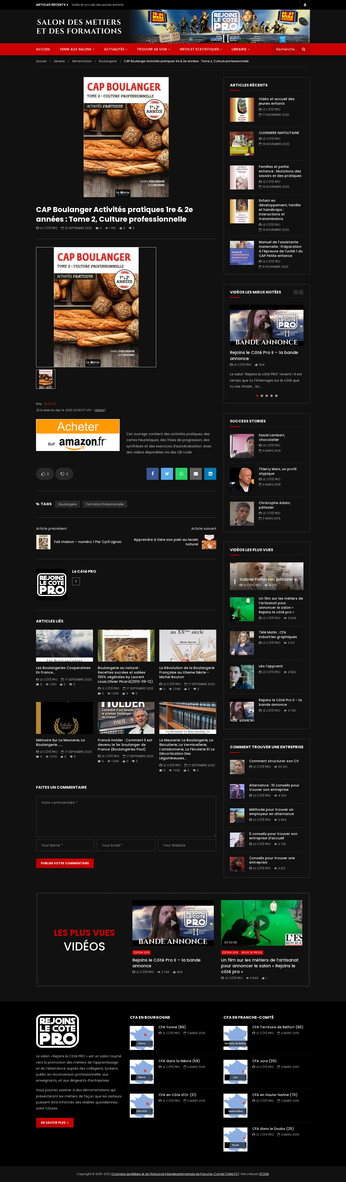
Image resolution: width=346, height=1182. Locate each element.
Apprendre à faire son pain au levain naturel (166, 542)
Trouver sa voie (152, 49)
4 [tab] (271, 396)
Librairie (239, 49)
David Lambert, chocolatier (272, 437)
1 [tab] (257, 396)
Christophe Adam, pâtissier (274, 505)
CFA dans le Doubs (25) (273, 1128)
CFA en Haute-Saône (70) (274, 1094)
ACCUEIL (43, 49)
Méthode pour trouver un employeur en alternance (271, 811)
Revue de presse (251, 952)
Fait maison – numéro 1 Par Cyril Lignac (88, 541)
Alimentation (82, 61)
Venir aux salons (75, 49)
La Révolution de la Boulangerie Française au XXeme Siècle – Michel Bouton (187, 672)
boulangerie (67, 504)
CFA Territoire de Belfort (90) (277, 1027)
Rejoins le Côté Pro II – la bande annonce (264, 355)
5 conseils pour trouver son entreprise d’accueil (273, 836)
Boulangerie (108, 61)
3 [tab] (267, 396)
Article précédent (51, 528)
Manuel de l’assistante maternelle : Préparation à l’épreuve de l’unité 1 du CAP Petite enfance (281, 249)
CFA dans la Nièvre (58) (179, 1061)
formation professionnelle (105, 504)
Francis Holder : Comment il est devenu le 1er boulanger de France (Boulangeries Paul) (125, 745)
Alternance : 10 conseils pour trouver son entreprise (274, 787)
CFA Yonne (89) (172, 1027)
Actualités (114, 49)
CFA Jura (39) (264, 1061)
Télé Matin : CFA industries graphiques (278, 634)
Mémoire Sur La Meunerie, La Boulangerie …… (60, 742)
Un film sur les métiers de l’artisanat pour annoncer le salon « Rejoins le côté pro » (281, 605)
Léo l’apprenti (271, 666)
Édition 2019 (141, 952)
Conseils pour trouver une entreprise (272, 860)
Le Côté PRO (48, 228)
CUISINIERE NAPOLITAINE (279, 132)
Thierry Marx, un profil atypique (278, 471)
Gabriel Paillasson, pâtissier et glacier (276, 579)
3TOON (264, 1174)
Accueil (41, 61)
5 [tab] (276, 396)
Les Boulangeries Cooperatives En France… (63, 670)
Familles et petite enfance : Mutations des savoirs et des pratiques (280, 171)
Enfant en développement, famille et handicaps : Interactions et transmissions (280, 209)
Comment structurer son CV (274, 761)
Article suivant (203, 528)
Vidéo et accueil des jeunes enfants (98, 5)
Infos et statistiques (199, 49)
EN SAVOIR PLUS (55, 1123)
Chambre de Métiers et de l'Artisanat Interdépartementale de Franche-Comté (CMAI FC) (175, 1174)
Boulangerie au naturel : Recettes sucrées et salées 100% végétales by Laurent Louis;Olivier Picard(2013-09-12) (125, 674)
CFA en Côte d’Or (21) (177, 1094)
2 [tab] (262, 396)
